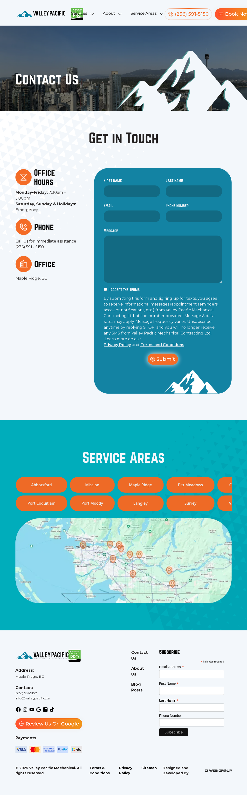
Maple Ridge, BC (31, 281)
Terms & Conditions (99, 770)
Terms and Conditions (162, 348)
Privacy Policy (117, 348)
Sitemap (149, 768)
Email (108, 209)
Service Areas (143, 13)
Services (79, 13)
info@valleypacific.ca (32, 698)
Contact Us (139, 655)
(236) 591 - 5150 (29, 250)
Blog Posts (137, 687)
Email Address (171, 667)
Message (111, 234)
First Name (113, 183)
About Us (137, 671)
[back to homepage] (41, 14)
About (109, 13)
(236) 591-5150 (26, 693)
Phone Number (177, 209)
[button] (83, 14)
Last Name (174, 183)
